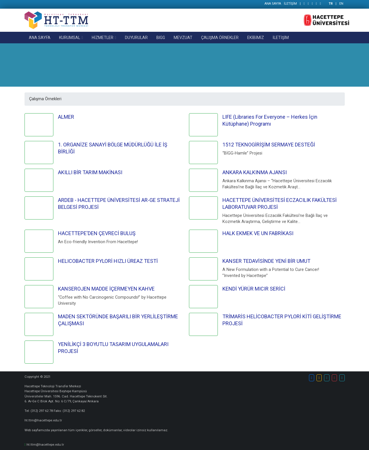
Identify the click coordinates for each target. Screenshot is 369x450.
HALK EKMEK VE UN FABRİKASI (257, 233)
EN (341, 3)
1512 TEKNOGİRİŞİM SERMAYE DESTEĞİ (268, 145)
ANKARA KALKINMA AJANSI (254, 172)
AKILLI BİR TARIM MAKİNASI (90, 172)
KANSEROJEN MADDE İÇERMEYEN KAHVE (106, 289)
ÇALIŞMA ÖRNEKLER (220, 37)
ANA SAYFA (273, 3)
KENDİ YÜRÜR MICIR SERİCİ (253, 289)
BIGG (160, 37)
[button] (311, 377)
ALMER (66, 117)
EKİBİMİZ (255, 37)
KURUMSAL (69, 37)
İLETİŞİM (290, 3)
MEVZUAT (183, 37)
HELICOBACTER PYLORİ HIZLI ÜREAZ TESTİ (108, 261)
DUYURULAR (136, 37)
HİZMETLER (102, 37)
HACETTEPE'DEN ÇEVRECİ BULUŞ (97, 233)
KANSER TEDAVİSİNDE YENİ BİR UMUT (266, 261)
